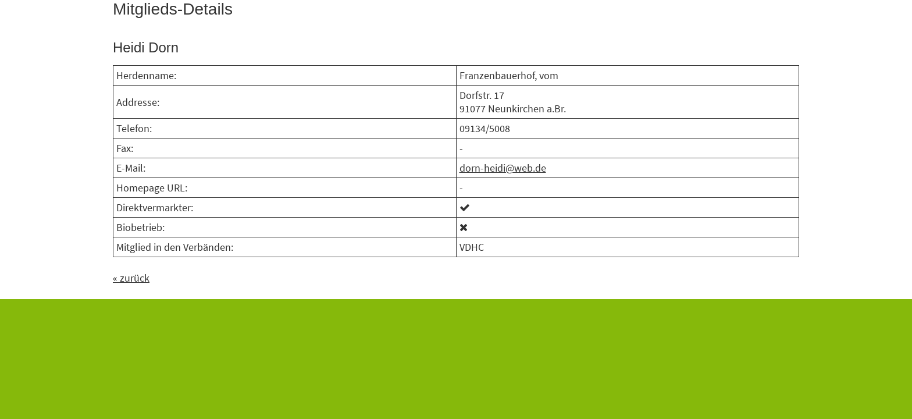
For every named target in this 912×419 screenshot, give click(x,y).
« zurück (131, 278)
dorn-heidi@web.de (502, 168)
